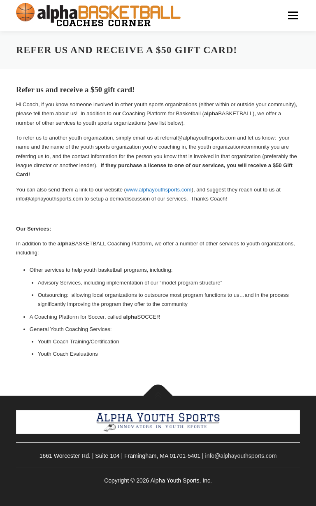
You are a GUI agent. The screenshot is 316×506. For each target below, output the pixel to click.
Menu (292, 15)
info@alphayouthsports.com (241, 455)
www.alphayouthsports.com (159, 190)
